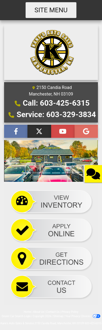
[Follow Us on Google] (86, 131)
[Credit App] (51, 230)
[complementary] (85, 313)
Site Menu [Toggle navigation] (51, 10)
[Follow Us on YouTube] (63, 131)
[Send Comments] (51, 286)
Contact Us (53, 311)
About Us (38, 311)
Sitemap (58, 316)
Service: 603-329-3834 (56, 114)
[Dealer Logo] (51, 52)
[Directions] (51, 258)
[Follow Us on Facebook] (15, 131)
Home (27, 311)
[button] (9, 161)
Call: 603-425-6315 (56, 103)
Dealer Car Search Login (16, 316)
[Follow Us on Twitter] (39, 131)
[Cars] (51, 202)
